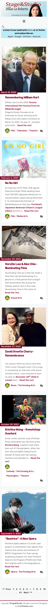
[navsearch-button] (3, 27)
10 (44, 589)
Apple (10, 36)
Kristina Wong (12, 445)
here (30, 30)
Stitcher (27, 36)
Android (36, 36)
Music (14, 385)
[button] (24, 21)
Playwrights (12, 476)
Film (13, 130)
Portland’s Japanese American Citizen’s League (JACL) (23, 207)
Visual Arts (16, 298)
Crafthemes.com (25, 606)
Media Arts (22, 216)
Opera (14, 572)
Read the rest (24, 125)
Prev (8, 589)
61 (20, 592)
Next (26, 592)
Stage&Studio (16, 603)
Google (18, 36)
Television (22, 130)
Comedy (10, 471)
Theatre (33, 130)
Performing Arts (27, 385)
